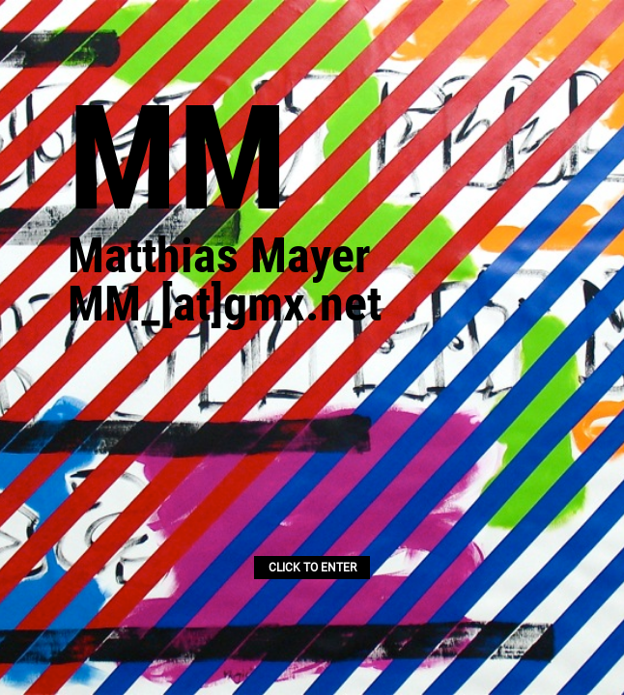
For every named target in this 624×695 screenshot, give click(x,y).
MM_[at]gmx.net (225, 304)
